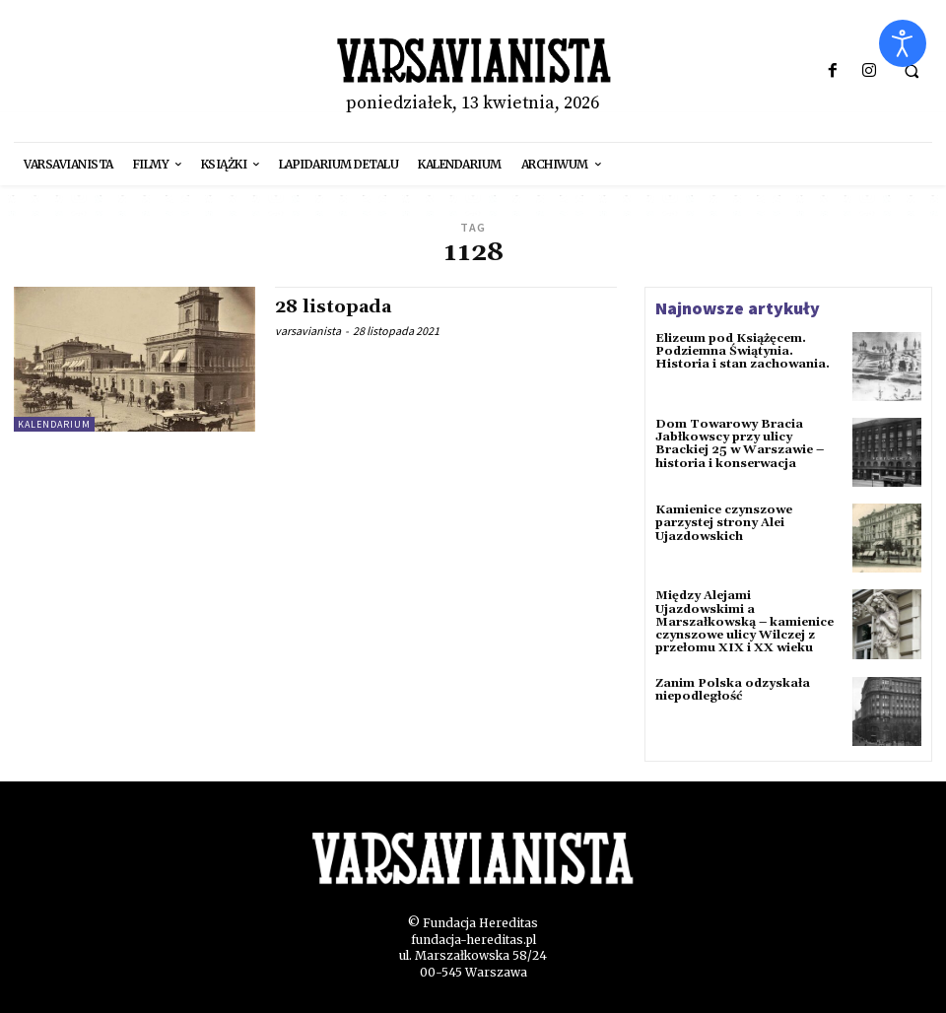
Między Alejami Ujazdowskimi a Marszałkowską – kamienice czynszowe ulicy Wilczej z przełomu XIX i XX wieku (744, 621)
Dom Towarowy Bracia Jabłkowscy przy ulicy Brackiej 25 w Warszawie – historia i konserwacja (739, 444)
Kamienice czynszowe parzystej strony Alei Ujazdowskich (723, 523)
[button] (911, 72)
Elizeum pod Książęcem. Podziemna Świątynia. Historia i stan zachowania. (742, 351)
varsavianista (308, 330)
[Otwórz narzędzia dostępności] (902, 43)
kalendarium (54, 424)
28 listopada (333, 307)
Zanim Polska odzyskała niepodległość (732, 690)
